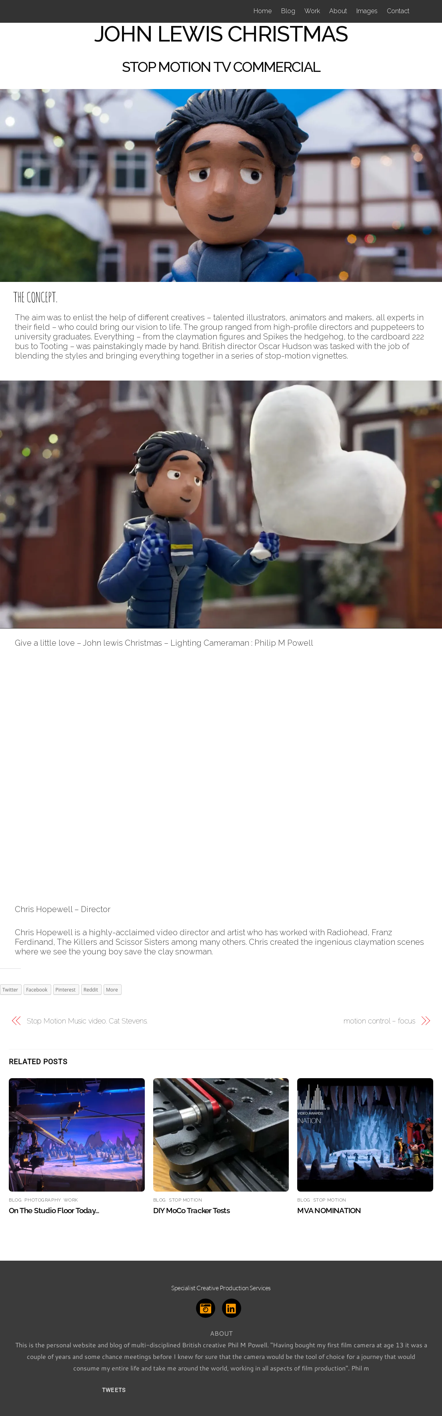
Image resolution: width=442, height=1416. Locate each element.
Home (263, 11)
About (338, 11)
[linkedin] (233, 1306)
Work (312, 11)
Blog (288, 11)
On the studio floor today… (54, 1210)
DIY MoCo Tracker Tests (191, 1210)
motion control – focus (379, 1021)
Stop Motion (185, 1200)
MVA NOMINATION (329, 1210)
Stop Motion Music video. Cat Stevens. (87, 1021)
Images (367, 11)
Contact (398, 11)
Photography (42, 1200)
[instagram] (207, 1306)
